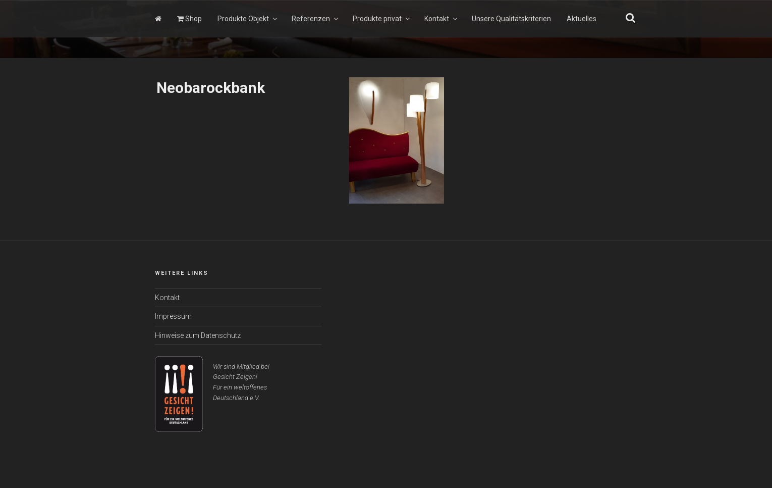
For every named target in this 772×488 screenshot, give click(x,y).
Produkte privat (382, 19)
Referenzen (316, 19)
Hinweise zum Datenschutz (198, 335)
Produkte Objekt (248, 19)
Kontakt (441, 19)
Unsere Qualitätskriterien (511, 19)
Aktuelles (581, 19)
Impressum (173, 316)
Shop (189, 19)
